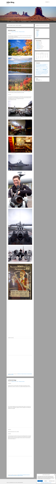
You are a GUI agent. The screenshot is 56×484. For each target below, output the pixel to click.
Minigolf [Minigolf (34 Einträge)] (44, 69)
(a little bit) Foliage (12, 380)
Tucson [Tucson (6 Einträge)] (39, 73)
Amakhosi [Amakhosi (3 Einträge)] (38, 64)
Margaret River (38, 45)
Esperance (37, 42)
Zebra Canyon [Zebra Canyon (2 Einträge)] (40, 74)
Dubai (37, 32)
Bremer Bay (37, 43)
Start (8, 21)
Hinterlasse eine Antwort (21, 31)
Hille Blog (10, 2)
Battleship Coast (11, 30)
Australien (37, 31)
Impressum (50, 482)
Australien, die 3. (38, 47)
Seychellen (37, 34)
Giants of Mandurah (38, 46)
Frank (17, 31)
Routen (18, 21)
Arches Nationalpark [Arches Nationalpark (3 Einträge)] (44, 64)
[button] (54, 474)
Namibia (37, 33)
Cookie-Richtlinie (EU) (13, 21)
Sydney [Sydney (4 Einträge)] (43, 72)
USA (36, 36)
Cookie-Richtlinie (42, 482)
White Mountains (15, 475)
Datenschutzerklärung (47, 482)
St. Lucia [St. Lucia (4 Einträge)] (41, 72)
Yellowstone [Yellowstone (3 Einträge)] (37, 74)
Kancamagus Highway (10, 475)
